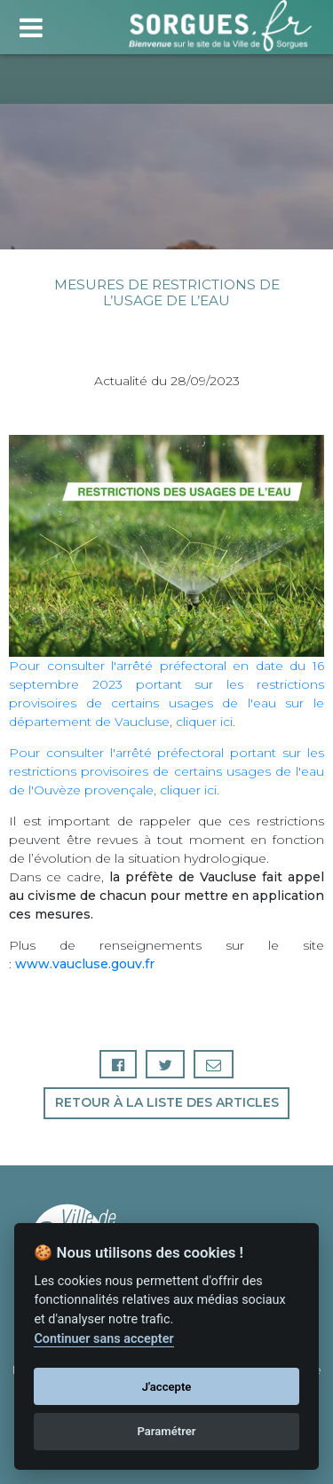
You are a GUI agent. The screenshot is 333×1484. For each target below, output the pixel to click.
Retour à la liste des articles (167, 1102)
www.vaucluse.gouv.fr (85, 964)
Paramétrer (166, 1431)
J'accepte (167, 1386)
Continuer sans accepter (103, 1338)
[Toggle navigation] (30, 25)
